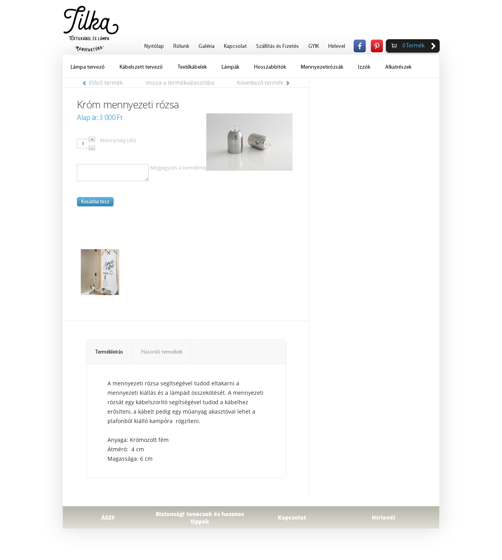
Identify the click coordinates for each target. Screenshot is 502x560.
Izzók (364, 67)
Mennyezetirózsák (322, 67)
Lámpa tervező (88, 67)
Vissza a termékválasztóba (180, 82)
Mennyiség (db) (118, 140)
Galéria (206, 46)
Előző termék (103, 82)
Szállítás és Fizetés (277, 46)
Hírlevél (383, 517)
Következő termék (263, 82)
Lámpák (230, 67)
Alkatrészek (398, 67)
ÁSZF (108, 517)
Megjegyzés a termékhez (178, 167)
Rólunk (181, 46)
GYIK (313, 46)
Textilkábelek (192, 67)
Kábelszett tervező (141, 67)
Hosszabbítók (270, 67)
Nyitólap (154, 46)
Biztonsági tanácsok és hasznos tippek (200, 517)
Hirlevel (336, 46)
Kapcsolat (235, 46)
